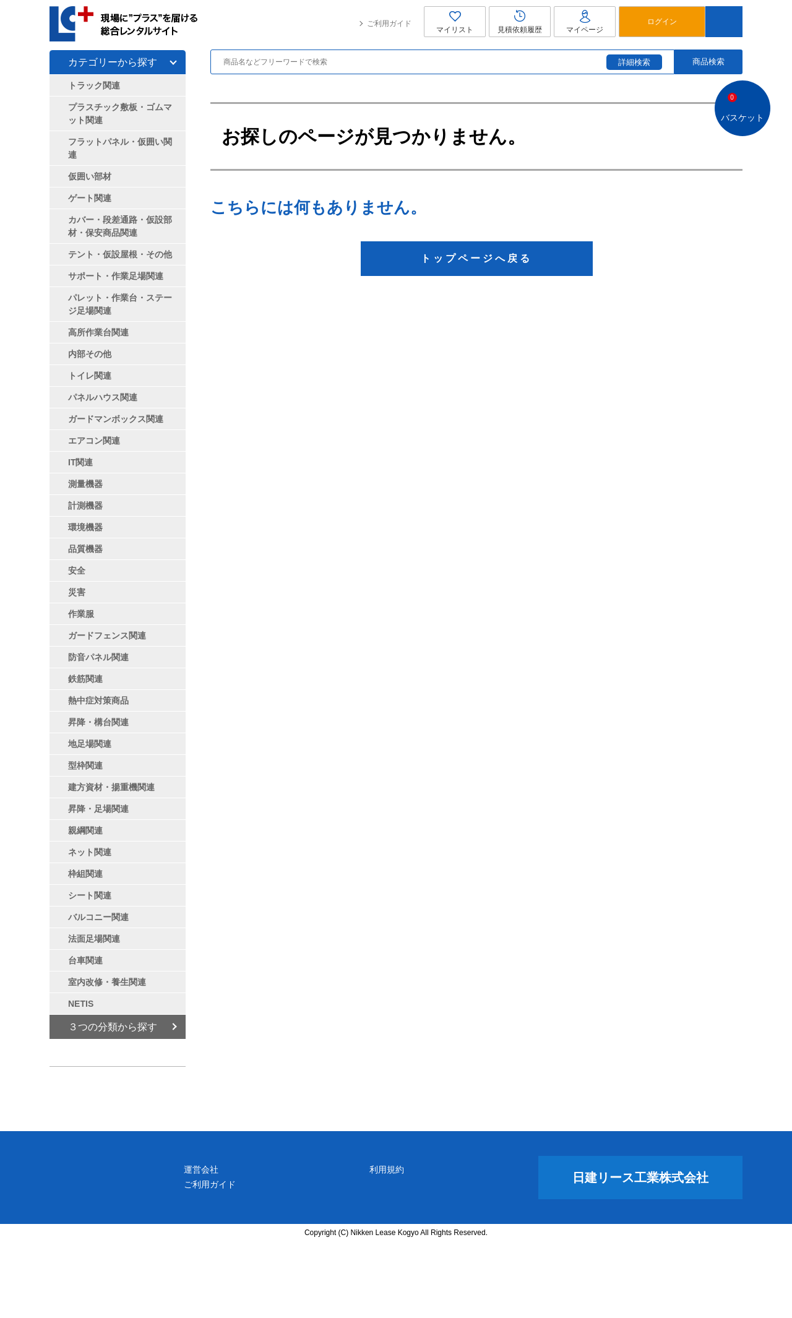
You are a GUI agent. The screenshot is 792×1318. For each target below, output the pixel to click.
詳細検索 (634, 62)
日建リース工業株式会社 (640, 1252)
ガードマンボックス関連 (115, 419)
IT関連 (80, 462)
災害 (76, 592)
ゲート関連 (89, 198)
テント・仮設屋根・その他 (120, 254)
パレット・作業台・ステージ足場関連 (120, 304)
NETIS (80, 1004)
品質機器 (85, 549)
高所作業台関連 (98, 332)
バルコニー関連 (98, 917)
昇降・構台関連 (98, 722)
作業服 (81, 614)
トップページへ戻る (476, 258)
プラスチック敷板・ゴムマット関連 (120, 113)
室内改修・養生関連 (107, 982)
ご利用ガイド (389, 23)
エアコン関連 (94, 441)
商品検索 (708, 61)
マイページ (584, 21)
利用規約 (447, 1244)
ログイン (662, 21)
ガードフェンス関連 (107, 635)
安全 (76, 570)
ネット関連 (89, 852)
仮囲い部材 (89, 176)
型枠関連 (85, 765)
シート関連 (89, 895)
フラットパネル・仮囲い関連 (120, 148)
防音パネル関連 (98, 657)
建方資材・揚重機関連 (111, 787)
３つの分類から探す (112, 1027)
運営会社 (321, 1244)
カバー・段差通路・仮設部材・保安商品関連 (120, 226)
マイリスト (454, 21)
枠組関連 (85, 874)
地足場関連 (89, 744)
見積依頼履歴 (519, 21)
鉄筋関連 (85, 679)
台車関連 (85, 960)
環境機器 (85, 527)
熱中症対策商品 (98, 700)
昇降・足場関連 (98, 809)
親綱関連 (85, 830)
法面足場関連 (94, 939)
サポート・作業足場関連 (115, 276)
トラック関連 (94, 85)
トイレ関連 (89, 376)
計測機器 (85, 505)
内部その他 (89, 354)
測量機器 (85, 484)
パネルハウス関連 (102, 397)
